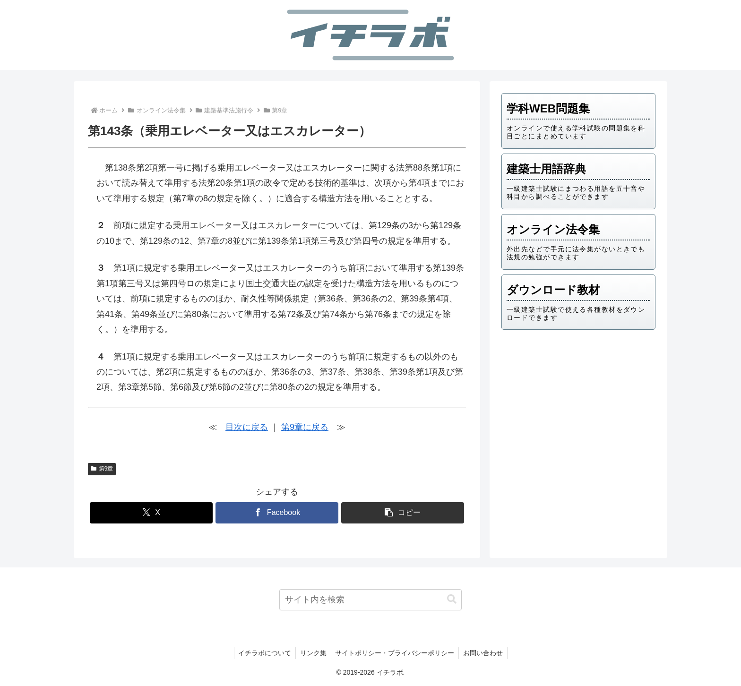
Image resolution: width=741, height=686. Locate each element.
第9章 (102, 468)
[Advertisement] (578, 410)
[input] (370, 599)
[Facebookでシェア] (276, 512)
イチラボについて (263, 653)
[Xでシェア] (151, 512)
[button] (402, 512)
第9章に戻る (304, 427)
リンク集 (313, 653)
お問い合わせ (485, 653)
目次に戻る (246, 427)
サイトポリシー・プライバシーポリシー (395, 653)
